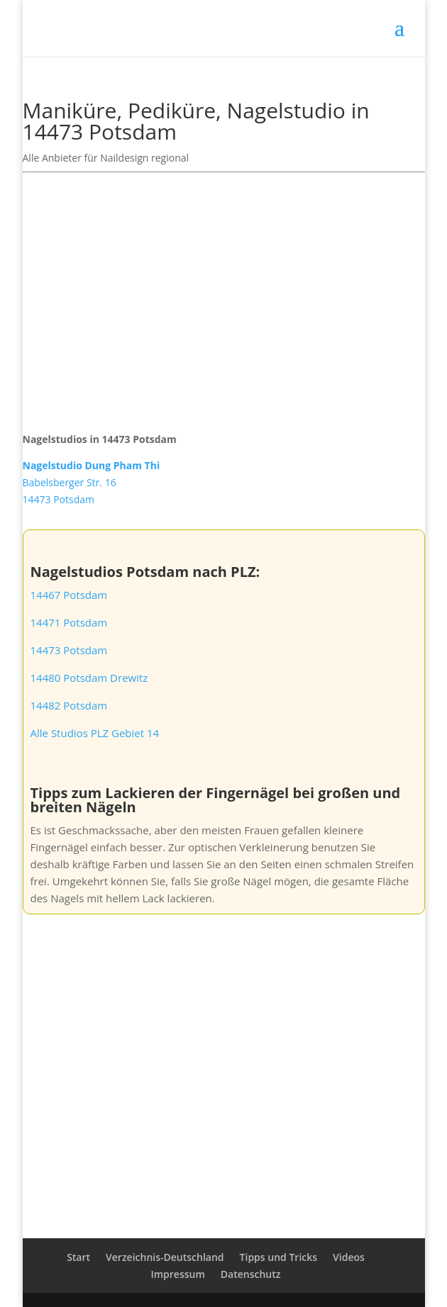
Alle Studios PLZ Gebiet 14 (95, 733)
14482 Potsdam (69, 705)
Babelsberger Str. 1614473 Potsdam (91, 482)
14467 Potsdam (69, 595)
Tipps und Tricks (278, 1257)
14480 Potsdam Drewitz (89, 678)
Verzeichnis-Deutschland (165, 1257)
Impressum (177, 1274)
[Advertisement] (224, 293)
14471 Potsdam (69, 622)
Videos (349, 1257)
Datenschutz (251, 1274)
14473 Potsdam (69, 650)
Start (78, 1257)
